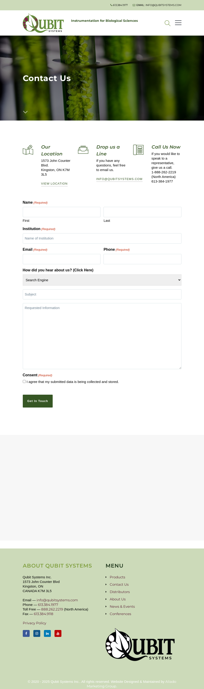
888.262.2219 (52, 605)
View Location (54, 183)
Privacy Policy (34, 619)
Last (106, 220)
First (26, 220)
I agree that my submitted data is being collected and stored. (73, 379)
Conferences (120, 609)
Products (117, 573)
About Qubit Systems (57, 561)
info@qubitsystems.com (163, 5)
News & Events (122, 602)
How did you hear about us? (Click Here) (58, 268)
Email (35, 248)
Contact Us (119, 580)
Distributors (120, 587)
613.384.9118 (43, 609)
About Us (118, 595)
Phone (116, 248)
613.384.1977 (120, 5)
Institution (39, 228)
